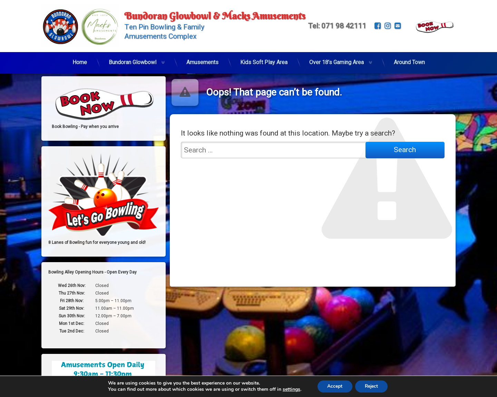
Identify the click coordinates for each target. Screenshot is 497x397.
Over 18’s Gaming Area (336, 60)
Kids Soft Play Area (264, 60)
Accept (334, 386)
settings (290, 389)
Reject (372, 386)
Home (79, 60)
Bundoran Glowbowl (132, 60)
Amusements (202, 60)
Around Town (409, 60)
